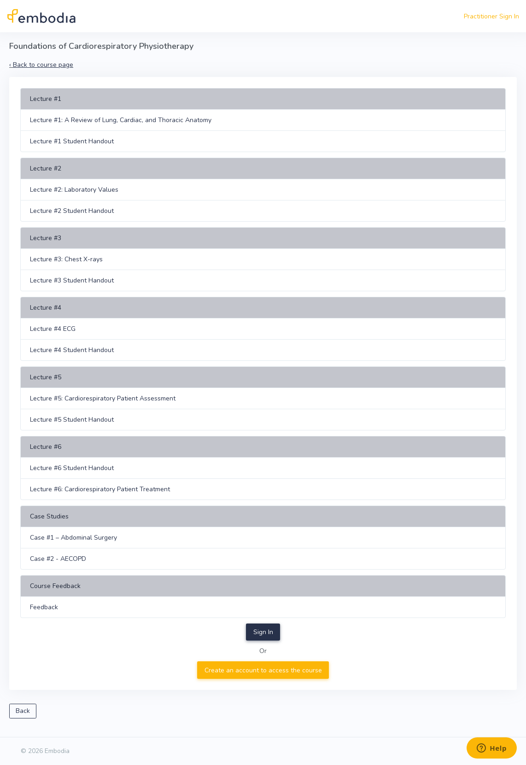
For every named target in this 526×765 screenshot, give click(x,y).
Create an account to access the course (263, 670)
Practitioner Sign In (491, 16)
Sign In (263, 632)
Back (23, 710)
